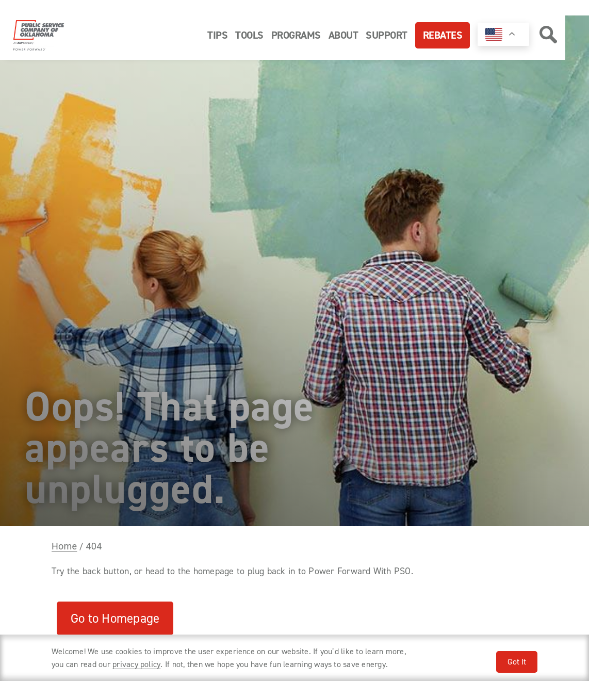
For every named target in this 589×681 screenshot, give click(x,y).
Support (386, 35)
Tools (249, 35)
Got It (517, 661)
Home (64, 546)
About (343, 35)
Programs (296, 35)
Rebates (443, 35)
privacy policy (136, 664)
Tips (217, 35)
